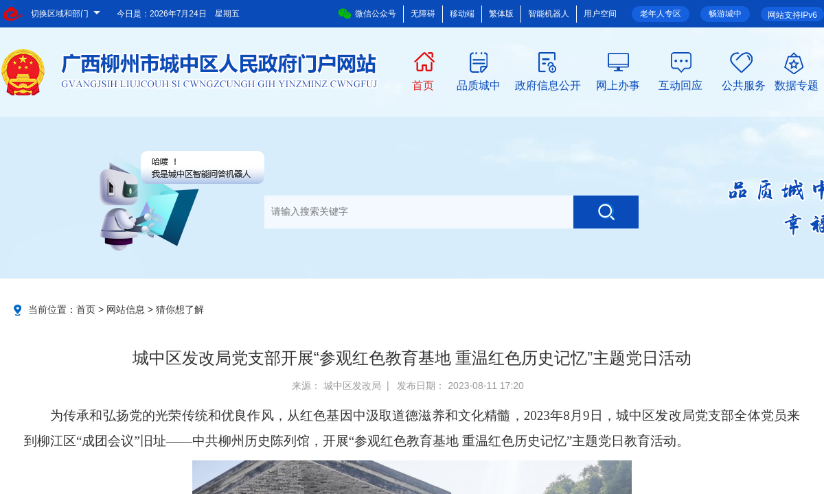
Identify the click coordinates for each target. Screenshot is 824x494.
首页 (423, 84)
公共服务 (744, 84)
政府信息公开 (548, 84)
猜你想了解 (180, 309)
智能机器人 (548, 14)
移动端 (462, 14)
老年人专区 (660, 14)
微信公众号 (367, 14)
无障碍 (423, 14)
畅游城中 (725, 14)
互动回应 (680, 84)
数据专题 (797, 84)
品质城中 (479, 84)
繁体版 (501, 14)
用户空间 (600, 14)
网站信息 (125, 309)
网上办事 (618, 84)
